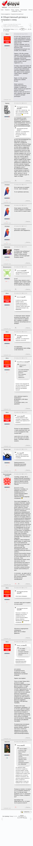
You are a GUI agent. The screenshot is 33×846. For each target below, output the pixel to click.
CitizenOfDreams (20, 361)
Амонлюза (7, 247)
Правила (7, 9)
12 (19, 29)
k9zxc (7, 34)
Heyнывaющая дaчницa (22, 106)
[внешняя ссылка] (18, 487)
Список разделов (5, 14)
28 (18, 817)
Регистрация (23, 9)
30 (3, 30)
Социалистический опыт (17, 14)
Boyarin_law (7, 449)
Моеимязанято (7, 267)
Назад (12, 29)
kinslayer (7, 184)
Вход (20, 11)
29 (19, 817)
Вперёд (7, 30)
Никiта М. (19, 297)
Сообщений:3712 (7, 181)
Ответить (28, 180)
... (22, 366)
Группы (17, 9)
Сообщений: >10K (7, 99)
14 (25, 29)
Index (2, 9)
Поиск (12, 9)
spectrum (19, 270)
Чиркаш (7, 103)
